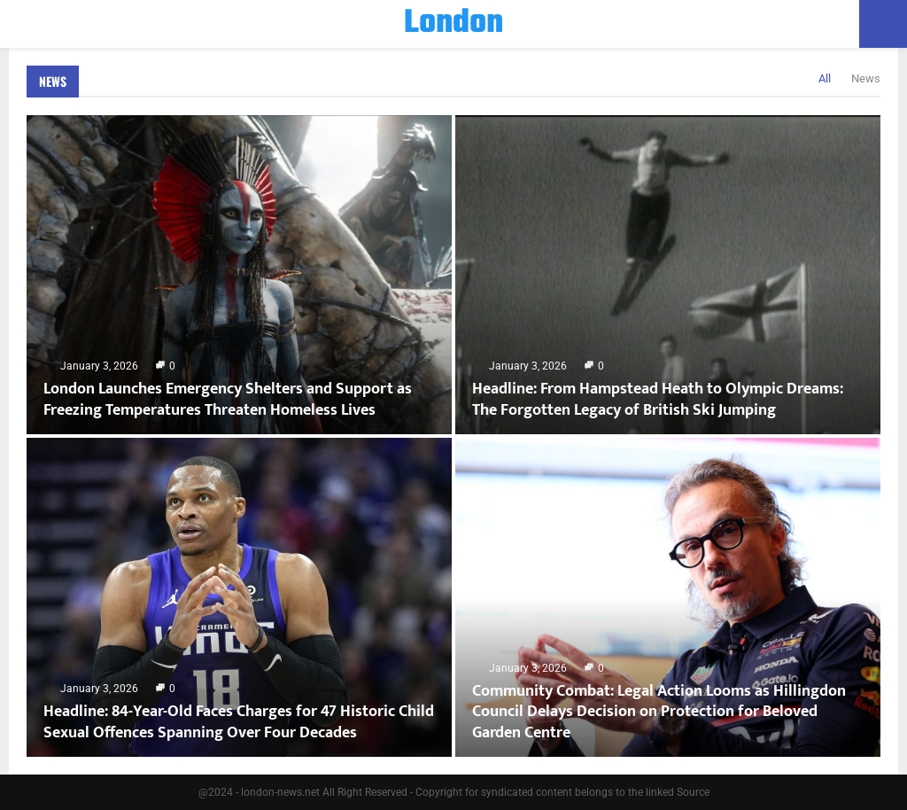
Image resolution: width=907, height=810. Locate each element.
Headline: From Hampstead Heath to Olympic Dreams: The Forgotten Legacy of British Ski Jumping (657, 399)
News (52, 81)
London (453, 24)
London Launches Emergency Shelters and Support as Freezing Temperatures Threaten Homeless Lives (227, 399)
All (824, 78)
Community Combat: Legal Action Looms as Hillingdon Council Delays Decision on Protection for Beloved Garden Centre (659, 712)
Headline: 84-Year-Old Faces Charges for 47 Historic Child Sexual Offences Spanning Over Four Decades (238, 721)
